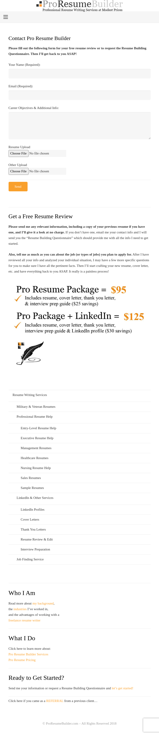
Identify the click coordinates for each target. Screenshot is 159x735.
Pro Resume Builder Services (28, 654)
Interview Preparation (35, 549)
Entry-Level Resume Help (38, 428)
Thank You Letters (33, 529)
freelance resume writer (25, 620)
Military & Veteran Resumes (36, 406)
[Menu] (6, 17)
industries (20, 609)
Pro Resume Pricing (22, 660)
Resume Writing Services (30, 395)
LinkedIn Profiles (32, 509)
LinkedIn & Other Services (35, 498)
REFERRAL (54, 701)
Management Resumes (36, 448)
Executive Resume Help (37, 438)
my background (43, 603)
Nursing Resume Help (36, 468)
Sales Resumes (31, 478)
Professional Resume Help (35, 416)
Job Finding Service (30, 559)
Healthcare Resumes (35, 458)
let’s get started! (122, 688)
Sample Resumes (32, 488)
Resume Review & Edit (37, 539)
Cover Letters (30, 519)
